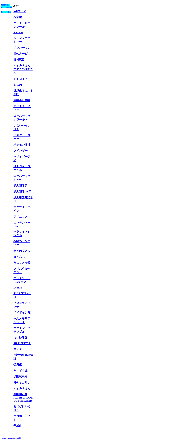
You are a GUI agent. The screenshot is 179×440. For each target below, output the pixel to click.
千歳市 (17, 425)
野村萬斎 (18, 59)
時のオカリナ (21, 382)
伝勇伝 (17, 364)
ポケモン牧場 (21, 144)
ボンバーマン (21, 47)
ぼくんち (19, 256)
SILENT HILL (22, 343)
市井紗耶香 (20, 337)
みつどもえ (20, 370)
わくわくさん (22, 250)
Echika (17, 287)
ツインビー (20, 150)
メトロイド (20, 78)
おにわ (17, 84)
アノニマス (20, 216)
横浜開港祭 (20, 185)
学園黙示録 (20, 376)
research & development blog (11, 438)
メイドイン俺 (21, 312)
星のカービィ (21, 53)
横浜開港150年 (22, 191)
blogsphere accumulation (6, 6)
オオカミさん (22, 388)
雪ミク (17, 349)
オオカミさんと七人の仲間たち (23, 69)
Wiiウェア (19, 11)
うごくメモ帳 (21, 262)
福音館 (17, 17)
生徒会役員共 (21, 100)
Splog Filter (6, 12)
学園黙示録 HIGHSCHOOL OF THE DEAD (23, 397)
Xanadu (18, 32)
